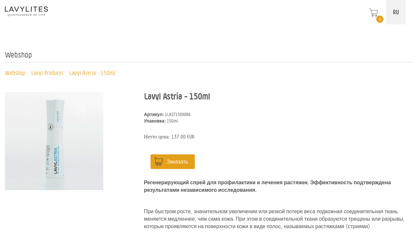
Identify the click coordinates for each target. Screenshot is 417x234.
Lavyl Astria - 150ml (92, 73)
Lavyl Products (47, 73)
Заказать (177, 161)
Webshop (15, 73)
